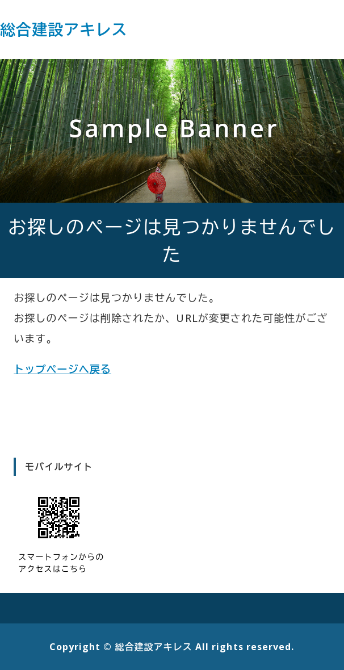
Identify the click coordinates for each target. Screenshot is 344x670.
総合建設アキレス (64, 29)
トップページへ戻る (62, 369)
